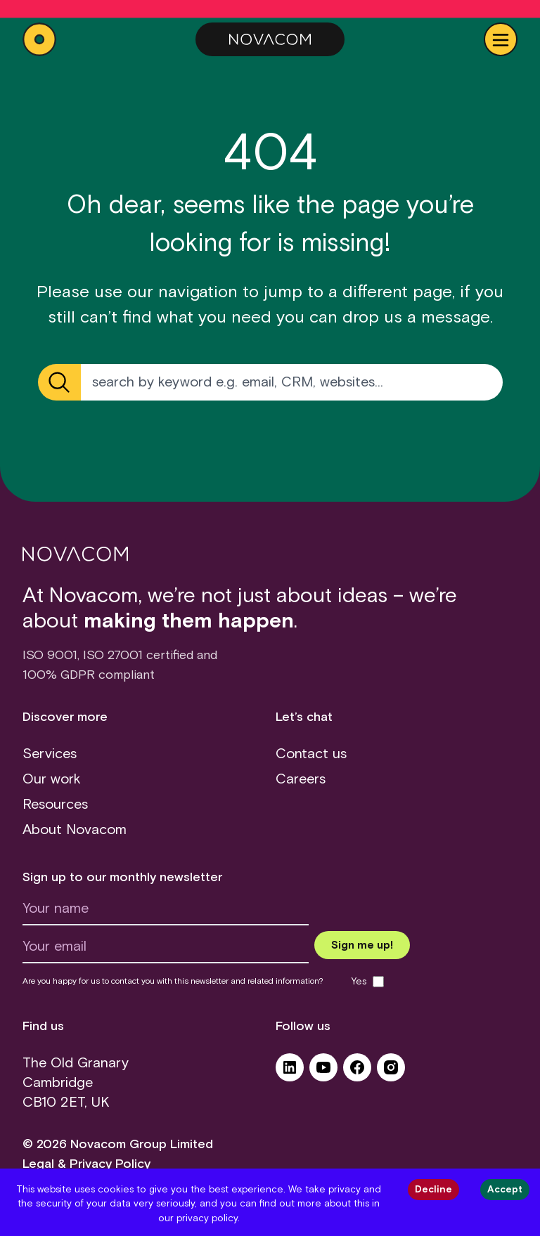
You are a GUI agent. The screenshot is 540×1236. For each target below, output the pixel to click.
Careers (301, 779)
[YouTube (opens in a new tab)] (323, 1072)
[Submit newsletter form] (362, 945)
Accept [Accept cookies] (504, 1190)
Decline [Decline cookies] (433, 1190)
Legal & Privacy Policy (86, 1164)
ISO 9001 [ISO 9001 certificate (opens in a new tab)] (49, 655)
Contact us (311, 754)
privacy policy (207, 1218)
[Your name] (165, 912)
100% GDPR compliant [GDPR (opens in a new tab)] (88, 675)
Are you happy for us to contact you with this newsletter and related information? (172, 981)
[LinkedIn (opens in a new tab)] (290, 1072)
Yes (359, 982)
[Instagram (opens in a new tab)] (391, 1072)
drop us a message (416, 317)
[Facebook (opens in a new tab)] (357, 1072)
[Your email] (165, 950)
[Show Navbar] (501, 39)
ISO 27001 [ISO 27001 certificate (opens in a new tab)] (113, 655)
